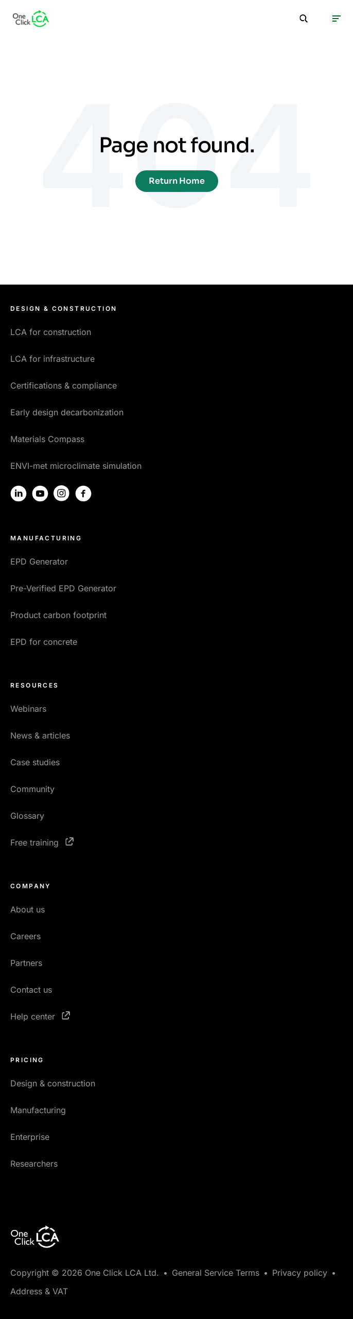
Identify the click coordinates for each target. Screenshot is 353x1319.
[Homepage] (30, 18)
